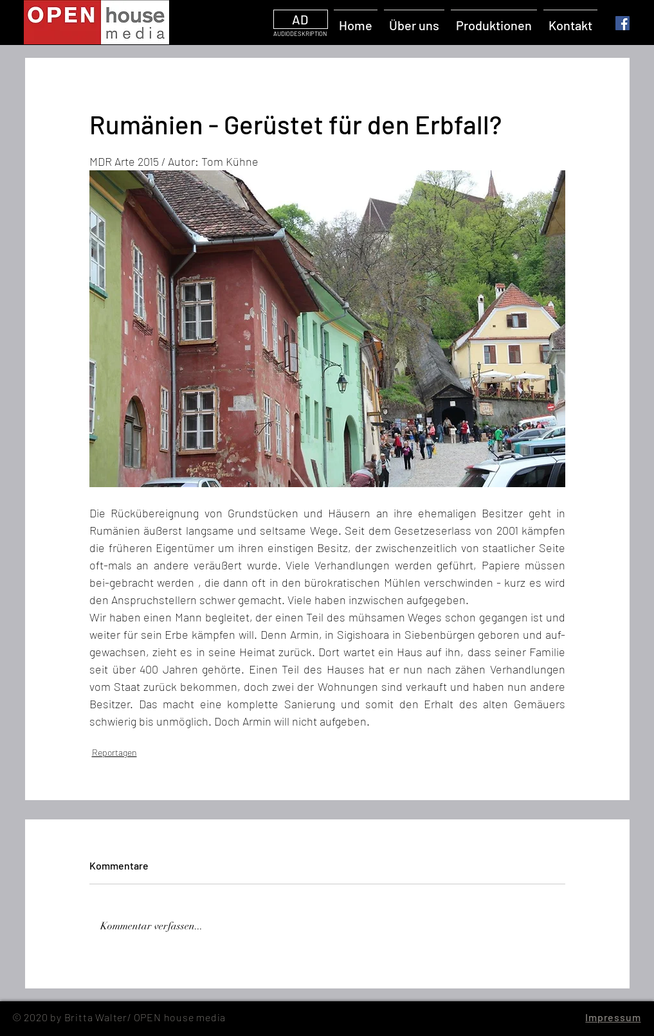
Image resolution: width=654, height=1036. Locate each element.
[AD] (300, 19)
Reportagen (114, 752)
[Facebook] (622, 23)
